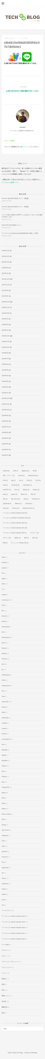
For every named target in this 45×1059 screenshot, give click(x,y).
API (3, 573)
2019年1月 (5, 393)
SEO (3, 819)
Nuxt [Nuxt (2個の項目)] (5, 494)
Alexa (3, 557)
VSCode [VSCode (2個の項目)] (28, 503)
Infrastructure (6, 685)
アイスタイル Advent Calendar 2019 (13, 922)
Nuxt (3, 771)
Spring (4, 825)
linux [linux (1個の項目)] (16, 489)
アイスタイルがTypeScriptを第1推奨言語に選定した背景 (20, 233)
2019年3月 (5, 381)
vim (3, 873)
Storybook (5, 835)
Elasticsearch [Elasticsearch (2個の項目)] (33, 475)
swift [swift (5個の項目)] (26, 499)
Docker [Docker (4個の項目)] (21, 475)
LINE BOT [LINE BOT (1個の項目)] (7, 489)
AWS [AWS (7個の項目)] (15, 471)
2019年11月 (5, 341)
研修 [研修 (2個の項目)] (5, 543)
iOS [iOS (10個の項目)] (38, 480)
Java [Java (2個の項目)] (5, 485)
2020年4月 (5, 324)
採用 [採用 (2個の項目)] (26, 538)
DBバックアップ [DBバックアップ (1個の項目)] (9, 475)
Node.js (4, 766)
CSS (3, 605)
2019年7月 (5, 358)
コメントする (23, 38)
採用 (3, 984)
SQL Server (5, 830)
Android (4, 562)
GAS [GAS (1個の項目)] (5, 480)
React (3, 803)
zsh (3, 905)
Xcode (4, 889)
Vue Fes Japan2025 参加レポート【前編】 (15, 206)
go (2, 669)
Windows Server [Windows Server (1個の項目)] (28, 508)
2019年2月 (5, 387)
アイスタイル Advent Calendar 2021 (13, 933)
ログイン (25, 147)
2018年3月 (5, 449)
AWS (3, 584)
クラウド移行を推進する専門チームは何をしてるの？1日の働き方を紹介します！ (22, 216)
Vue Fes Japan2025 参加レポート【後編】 (15, 198)
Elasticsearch (6, 637)
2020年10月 (5, 313)
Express (4, 648)
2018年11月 (5, 404)
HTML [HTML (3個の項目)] (29, 480)
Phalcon (4, 776)
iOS (3, 691)
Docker (4, 621)
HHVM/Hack (6, 675)
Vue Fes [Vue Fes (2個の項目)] (15, 508)
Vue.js (4, 878)
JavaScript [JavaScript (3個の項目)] (15, 485)
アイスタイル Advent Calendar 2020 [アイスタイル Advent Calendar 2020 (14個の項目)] (15, 523)
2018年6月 (5, 432)
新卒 (3, 990)
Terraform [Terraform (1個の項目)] (36, 499)
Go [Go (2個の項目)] (21, 480)
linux (3, 744)
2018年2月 (5, 455)
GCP (3, 664)
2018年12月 (5, 398)
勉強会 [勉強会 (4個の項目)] (18, 538)
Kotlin (3, 712)
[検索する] (22, 1029)
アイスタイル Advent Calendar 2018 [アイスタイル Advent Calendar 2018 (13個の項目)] (15, 513)
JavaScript (5, 701)
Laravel (4, 728)
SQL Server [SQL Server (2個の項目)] (15, 499)
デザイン (4, 956)
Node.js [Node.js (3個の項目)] (36, 489)
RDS (3, 798)
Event (3, 643)
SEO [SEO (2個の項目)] (33, 494)
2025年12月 (5, 250)
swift (3, 846)
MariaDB (4, 750)
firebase (4, 653)
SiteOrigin (34, 1052)
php (3, 782)
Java (3, 696)
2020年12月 (5, 302)
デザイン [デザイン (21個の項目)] (7, 538)
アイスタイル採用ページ (10, 182)
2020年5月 (5, 319)
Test (3, 862)
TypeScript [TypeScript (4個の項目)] (7, 503)
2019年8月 (5, 353)
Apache (4, 568)
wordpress (5, 883)
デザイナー (5, 950)
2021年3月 (5, 296)
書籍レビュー (6, 996)
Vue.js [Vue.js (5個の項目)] (6, 508)
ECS (3, 632)
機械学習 (4, 1007)
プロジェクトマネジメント (10, 961)
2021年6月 (5, 290)
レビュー (4, 973)
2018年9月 (5, 415)
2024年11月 (5, 262)
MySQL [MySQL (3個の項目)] (26, 489)
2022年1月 (5, 273)
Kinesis (4, 707)
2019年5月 (5, 370)
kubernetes (5, 718)
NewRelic (5, 760)
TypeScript (5, 867)
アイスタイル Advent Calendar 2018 (13, 916)
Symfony (4, 851)
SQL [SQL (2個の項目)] (5, 499)
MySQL (4, 755)
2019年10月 (5, 347)
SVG (3, 841)
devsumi (4, 616)
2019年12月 (5, 336)
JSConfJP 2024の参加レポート (12, 225)
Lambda (4, 723)
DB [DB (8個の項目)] (35, 471)
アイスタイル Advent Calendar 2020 (13, 927)
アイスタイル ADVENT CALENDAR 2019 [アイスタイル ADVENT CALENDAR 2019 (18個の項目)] (16, 518)
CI (2, 589)
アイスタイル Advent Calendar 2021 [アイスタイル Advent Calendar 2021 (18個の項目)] (15, 528)
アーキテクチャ (7, 910)
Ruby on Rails (6, 814)
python (4, 792)
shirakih (23, 127)
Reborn (4, 808)
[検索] (41, 1028)
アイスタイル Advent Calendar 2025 (13, 939)
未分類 (4, 1001)
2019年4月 (5, 375)
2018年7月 (5, 427)
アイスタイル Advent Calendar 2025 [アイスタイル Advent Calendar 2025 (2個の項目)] (14, 533)
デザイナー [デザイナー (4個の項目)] (34, 533)
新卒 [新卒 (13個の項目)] (35, 538)
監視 (3, 1013)
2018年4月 (5, 444)
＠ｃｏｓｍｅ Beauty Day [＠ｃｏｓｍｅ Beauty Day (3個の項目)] (19, 543)
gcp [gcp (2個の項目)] (13, 480)
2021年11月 (5, 284)
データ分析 (5, 944)
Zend (3, 900)
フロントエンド (7, 967)
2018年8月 (5, 421)
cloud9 (4, 594)
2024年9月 (5, 268)
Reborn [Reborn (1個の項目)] (24, 494)
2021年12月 (5, 279)
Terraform (5, 857)
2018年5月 (5, 438)
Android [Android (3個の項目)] (6, 471)
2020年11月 (5, 307)
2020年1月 (5, 330)
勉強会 (4, 979)
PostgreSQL (5, 787)
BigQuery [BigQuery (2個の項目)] (25, 471)
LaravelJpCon (6, 739)
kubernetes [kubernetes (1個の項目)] (27, 485)
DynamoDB (5, 626)
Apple (3, 578)
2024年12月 (5, 256)
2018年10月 (5, 410)
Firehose (4, 659)
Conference (5, 600)
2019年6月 (5, 364)
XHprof (4, 894)
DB (3, 610)
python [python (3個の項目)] (14, 494)
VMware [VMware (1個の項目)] (18, 503)
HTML (4, 680)
